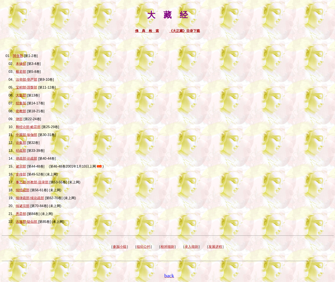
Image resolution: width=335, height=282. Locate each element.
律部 (19, 119)
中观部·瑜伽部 (26, 135)
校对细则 (167, 246)
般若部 (21, 71)
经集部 (21, 103)
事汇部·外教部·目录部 (32, 182)
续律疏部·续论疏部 (30, 198)
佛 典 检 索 (147, 31)
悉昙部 (21, 214)
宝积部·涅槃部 (26, 87)
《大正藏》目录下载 (184, 31)
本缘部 (21, 64)
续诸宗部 (22, 206)
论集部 (21, 143)
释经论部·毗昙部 (28, 127)
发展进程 (215, 246)
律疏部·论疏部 (26, 158)
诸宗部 (21, 166)
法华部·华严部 (26, 79)
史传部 (21, 174)
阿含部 (18, 56)
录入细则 (191, 246)
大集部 (21, 95)
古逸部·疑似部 (27, 222)
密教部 (21, 111)
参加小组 (119, 246)
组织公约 (143, 246)
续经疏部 (22, 190)
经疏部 (21, 150)
